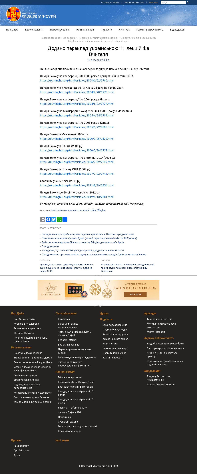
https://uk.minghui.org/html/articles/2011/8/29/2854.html (77, 185)
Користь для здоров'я (27, 323)
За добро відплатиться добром (165, 343)
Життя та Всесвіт (113, 357)
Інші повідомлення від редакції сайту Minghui (104, 41)
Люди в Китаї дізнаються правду (162, 355)
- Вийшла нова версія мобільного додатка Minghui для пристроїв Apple (82, 242)
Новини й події (85, 29)
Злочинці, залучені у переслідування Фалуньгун (74, 364)
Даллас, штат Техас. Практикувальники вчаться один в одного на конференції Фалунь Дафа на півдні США (66, 268)
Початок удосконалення (28, 353)
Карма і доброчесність (149, 29)
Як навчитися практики (27, 328)
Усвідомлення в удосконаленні (32, 402)
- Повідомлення (49, 246)
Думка (104, 313)
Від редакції (177, 29)
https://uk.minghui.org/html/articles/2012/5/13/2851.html (77, 197)
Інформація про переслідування (77, 357)
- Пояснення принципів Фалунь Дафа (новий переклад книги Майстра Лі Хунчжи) (88, 238)
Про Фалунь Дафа (24, 319)
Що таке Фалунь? (24, 333)
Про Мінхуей (21, 450)
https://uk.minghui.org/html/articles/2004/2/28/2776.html (77, 92)
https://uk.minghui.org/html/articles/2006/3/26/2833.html (77, 138)
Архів (17, 455)
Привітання (65, 417)
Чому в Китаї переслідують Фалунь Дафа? (74, 333)
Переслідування (60, 29)
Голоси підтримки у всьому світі (77, 426)
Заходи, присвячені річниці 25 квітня (75, 401)
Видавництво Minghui (110, 2)
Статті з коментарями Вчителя (31, 397)
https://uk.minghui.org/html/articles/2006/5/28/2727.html (77, 150)
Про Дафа (12, 29)
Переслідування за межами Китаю (74, 351)
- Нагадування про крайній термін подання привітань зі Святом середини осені (87, 234)
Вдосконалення (34, 29)
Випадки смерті (67, 339)
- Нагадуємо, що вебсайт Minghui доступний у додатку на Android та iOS (82, 250)
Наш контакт (21, 445)
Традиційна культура (115, 329)
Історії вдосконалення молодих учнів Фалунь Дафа (32, 369)
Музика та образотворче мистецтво (161, 325)
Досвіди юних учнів (114, 353)
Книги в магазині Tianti (135, 2)
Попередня (45, 260)
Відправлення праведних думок (33, 357)
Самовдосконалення (115, 324)
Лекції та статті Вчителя (161, 384)
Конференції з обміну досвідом (33, 392)
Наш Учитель (110, 343)
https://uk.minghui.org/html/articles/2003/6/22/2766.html (77, 80)
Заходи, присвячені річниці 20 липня (75, 393)
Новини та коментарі (115, 348)
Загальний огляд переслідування (68, 325)
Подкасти (106, 29)
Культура (124, 29)
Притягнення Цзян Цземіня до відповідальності (165, 363)
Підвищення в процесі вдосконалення (27, 386)
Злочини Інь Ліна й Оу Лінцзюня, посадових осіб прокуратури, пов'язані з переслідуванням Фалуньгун (127, 268)
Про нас (16, 440)
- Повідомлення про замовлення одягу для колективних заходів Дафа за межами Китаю (93, 254)
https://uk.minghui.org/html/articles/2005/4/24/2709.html (77, 115)
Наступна (105, 260)
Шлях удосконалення (26, 379)
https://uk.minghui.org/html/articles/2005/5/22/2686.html (77, 127)
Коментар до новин (69, 431)
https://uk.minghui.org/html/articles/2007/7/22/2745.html (77, 173)
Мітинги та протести (70, 377)
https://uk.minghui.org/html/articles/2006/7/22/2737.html (77, 162)
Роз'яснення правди (25, 375)
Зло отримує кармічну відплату (165, 348)
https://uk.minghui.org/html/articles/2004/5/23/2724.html (77, 103)
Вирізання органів (68, 344)
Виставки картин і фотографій (75, 386)
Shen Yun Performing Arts (72, 407)
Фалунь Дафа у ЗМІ (69, 412)
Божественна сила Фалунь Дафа (33, 362)
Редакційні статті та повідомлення (98, 38)
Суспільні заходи (68, 421)
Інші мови (153, 2)
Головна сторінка (50, 38)
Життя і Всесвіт (156, 331)
